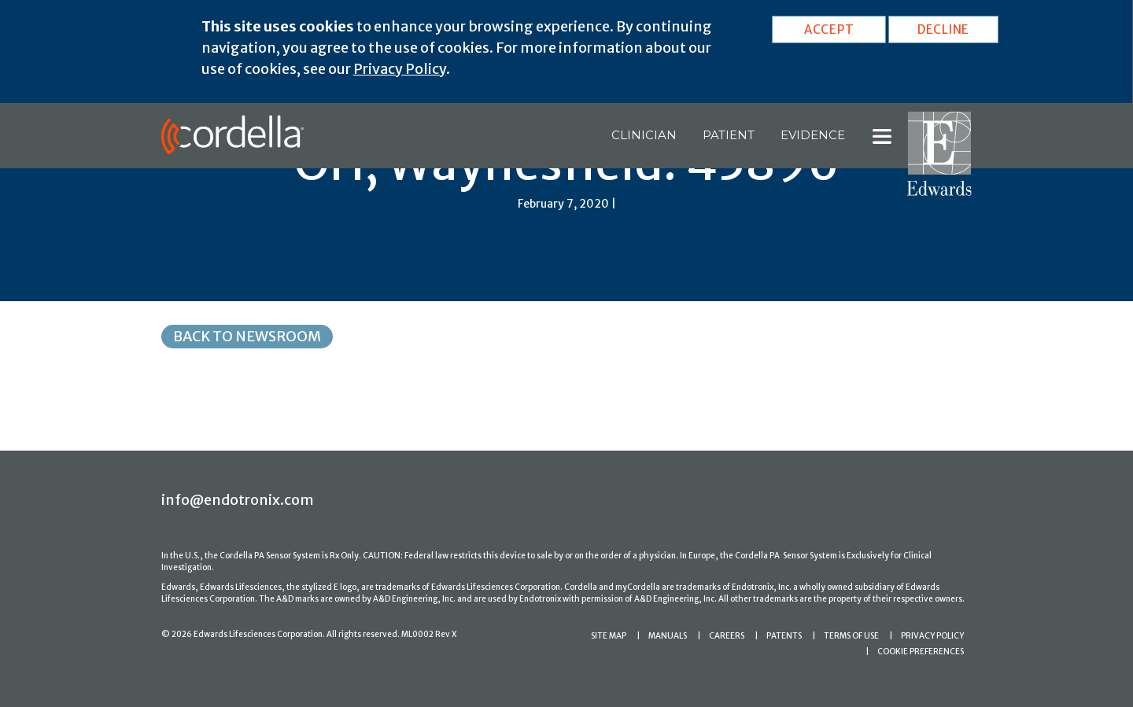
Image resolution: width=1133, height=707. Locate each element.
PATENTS (784, 636)
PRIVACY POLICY (932, 636)
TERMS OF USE (851, 636)
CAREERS (726, 636)
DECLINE (943, 29)
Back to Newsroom (247, 336)
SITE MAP (608, 636)
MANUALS (667, 636)
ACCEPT (829, 29)
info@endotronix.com (237, 500)
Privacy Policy (399, 69)
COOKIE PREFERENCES (920, 651)
